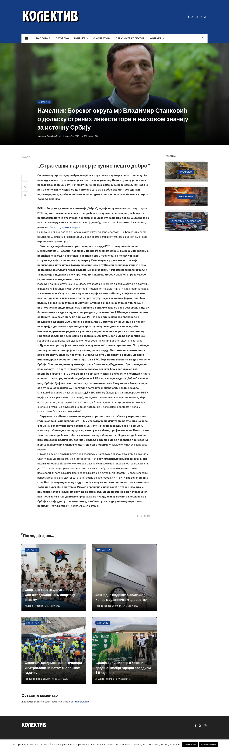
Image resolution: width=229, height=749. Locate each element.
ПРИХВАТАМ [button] (190, 744)
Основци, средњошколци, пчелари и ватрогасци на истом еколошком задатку (53, 667)
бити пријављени (80, 701)
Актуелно (62, 38)
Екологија (32, 623)
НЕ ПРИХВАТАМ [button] (208, 744)
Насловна (43, 38)
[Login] (197, 38)
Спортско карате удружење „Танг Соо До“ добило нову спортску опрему (52, 594)
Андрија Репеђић (34, 606)
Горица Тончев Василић (108, 606)
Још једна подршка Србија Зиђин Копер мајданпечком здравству (122, 597)
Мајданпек (103, 550)
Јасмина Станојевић (47, 136)
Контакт (155, 38)
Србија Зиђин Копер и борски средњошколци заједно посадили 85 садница (123, 667)
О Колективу (101, 38)
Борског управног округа (64, 227)
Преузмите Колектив (130, 38)
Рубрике (79, 38)
